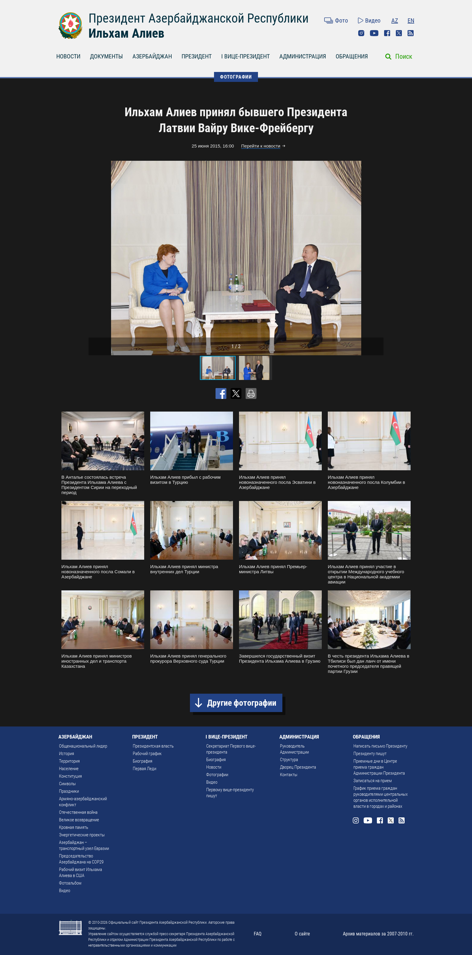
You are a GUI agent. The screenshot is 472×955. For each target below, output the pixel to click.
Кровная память (73, 827)
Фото (341, 20)
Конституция (70, 776)
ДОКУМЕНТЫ (106, 56)
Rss (411, 33)
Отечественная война (78, 812)
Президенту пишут (370, 753)
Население (69, 768)
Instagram (361, 33)
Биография (142, 761)
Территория (69, 761)
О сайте (302, 933)
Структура (289, 759)
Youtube (374, 33)
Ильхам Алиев (126, 33)
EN (411, 20)
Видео (372, 20)
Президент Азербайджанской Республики (198, 18)
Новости (213, 767)
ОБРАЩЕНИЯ (352, 56)
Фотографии (217, 774)
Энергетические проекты (82, 835)
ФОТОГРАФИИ (236, 77)
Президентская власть (153, 746)
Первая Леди (144, 768)
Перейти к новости (260, 145)
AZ (394, 20)
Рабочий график (147, 753)
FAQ (258, 933)
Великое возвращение (79, 820)
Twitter (399, 33)
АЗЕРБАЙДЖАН (152, 56)
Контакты (288, 774)
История (66, 753)
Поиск (403, 56)
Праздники (69, 791)
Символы (67, 783)
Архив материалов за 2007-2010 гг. (378, 933)
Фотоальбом (70, 883)
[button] (378, 258)
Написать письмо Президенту (380, 746)
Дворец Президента (298, 767)
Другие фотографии (241, 703)
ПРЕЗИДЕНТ (197, 56)
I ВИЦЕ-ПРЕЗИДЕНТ (245, 56)
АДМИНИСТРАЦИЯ (302, 56)
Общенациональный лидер (83, 746)
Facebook (387, 33)
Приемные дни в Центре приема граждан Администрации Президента (379, 767)
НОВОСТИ (68, 56)
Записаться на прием (372, 780)
